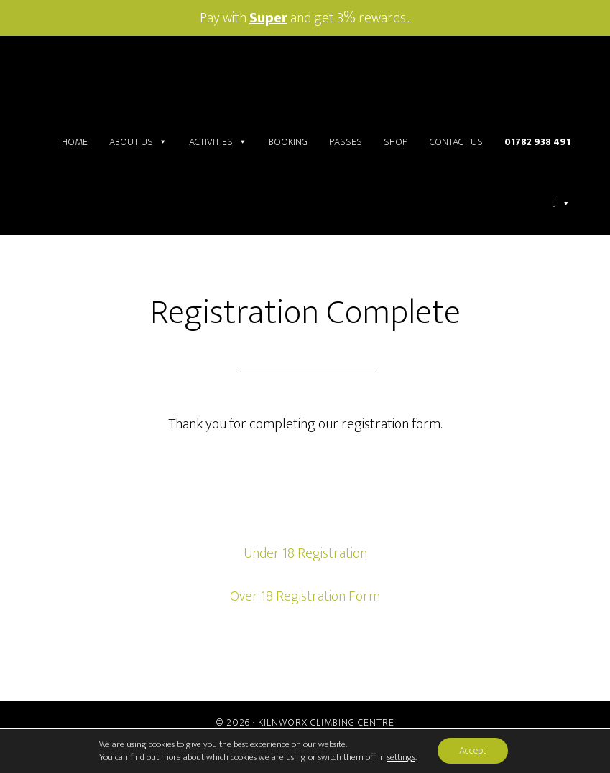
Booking (288, 141)
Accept (472, 750)
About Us (138, 142)
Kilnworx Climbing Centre (326, 722)
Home (75, 141)
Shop (396, 141)
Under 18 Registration (305, 553)
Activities (218, 142)
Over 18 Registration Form (305, 596)
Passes (345, 141)
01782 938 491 (537, 141)
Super (268, 18)
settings (401, 757)
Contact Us (456, 141)
